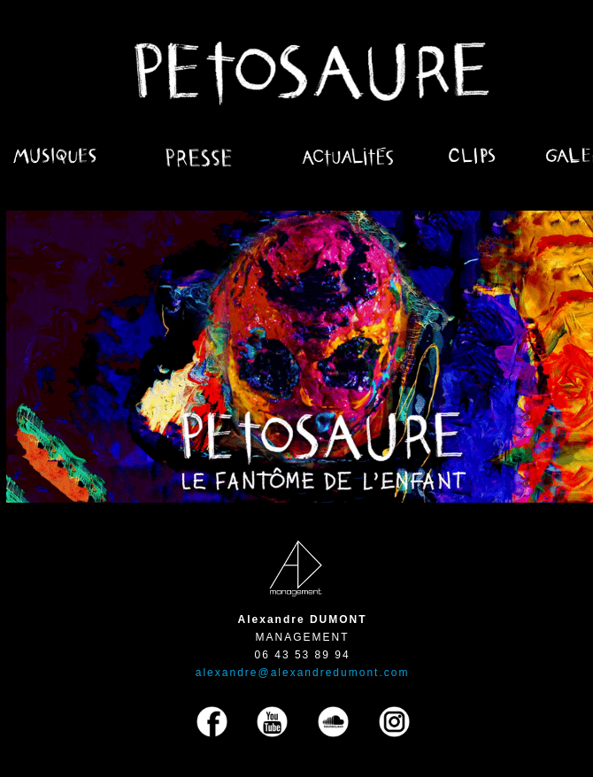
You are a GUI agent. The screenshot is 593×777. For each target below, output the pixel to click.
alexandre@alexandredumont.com (303, 672)
